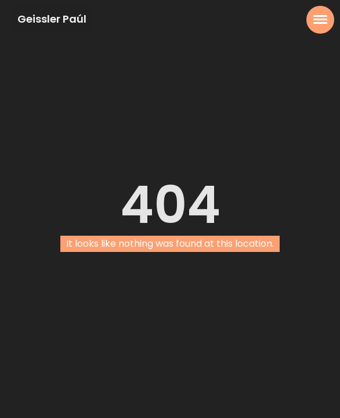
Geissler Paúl (51, 19)
